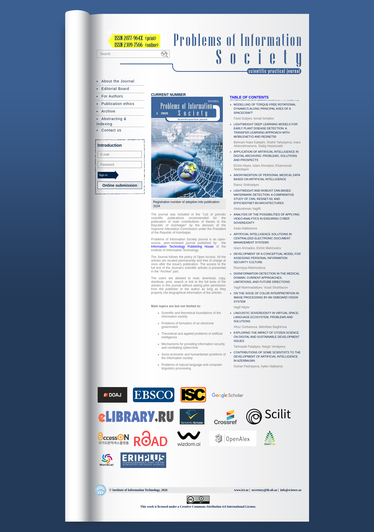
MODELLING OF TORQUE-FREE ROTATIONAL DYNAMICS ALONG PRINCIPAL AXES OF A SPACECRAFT (265, 108)
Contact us (112, 130)
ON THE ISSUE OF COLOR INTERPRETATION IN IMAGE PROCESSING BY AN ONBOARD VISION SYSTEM (266, 297)
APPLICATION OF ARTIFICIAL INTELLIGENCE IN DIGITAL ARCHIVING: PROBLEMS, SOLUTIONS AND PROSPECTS (266, 156)
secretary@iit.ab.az (264, 490)
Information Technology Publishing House (182, 246)
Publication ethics (118, 104)
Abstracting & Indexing (111, 121)
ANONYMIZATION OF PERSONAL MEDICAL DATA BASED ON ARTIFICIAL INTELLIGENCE (267, 177)
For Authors (112, 96)
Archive (109, 111)
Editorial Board (115, 89)
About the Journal (118, 81)
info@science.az (290, 490)
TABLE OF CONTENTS (249, 97)
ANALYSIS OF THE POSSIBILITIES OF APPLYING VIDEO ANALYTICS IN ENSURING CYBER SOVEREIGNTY (267, 218)
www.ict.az (241, 490)
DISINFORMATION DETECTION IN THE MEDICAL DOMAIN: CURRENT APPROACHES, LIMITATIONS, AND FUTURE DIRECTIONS (267, 277)
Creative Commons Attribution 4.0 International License (217, 506)
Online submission (119, 185)
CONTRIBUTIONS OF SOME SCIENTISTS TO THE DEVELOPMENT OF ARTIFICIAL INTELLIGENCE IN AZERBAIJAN (267, 356)
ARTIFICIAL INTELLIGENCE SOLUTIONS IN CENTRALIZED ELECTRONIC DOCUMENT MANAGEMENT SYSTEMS (263, 238)
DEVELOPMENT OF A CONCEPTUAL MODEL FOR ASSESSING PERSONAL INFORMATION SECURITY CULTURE (267, 258)
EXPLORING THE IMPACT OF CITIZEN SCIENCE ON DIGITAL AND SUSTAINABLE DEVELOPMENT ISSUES (266, 336)
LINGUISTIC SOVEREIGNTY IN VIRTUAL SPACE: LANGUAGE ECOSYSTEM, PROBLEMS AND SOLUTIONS (266, 317)
